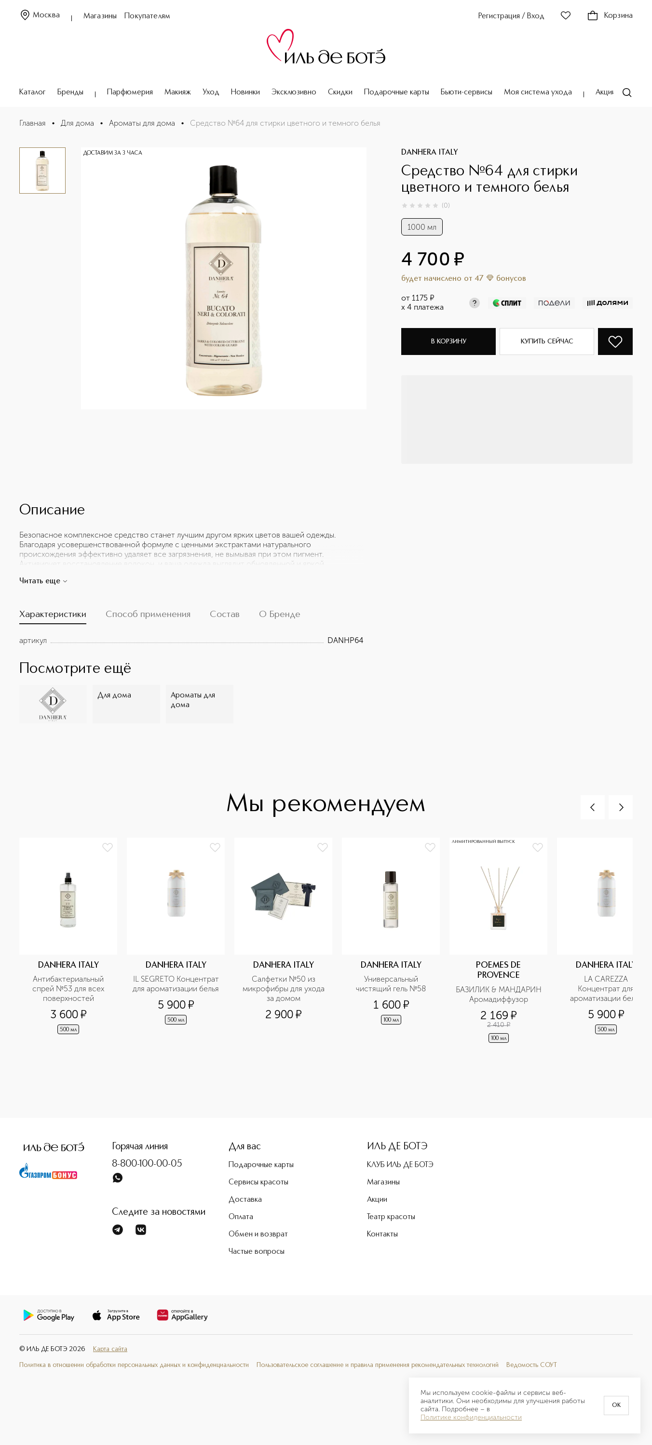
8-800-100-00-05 (147, 1164)
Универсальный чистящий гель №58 (391, 983)
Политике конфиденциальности (471, 1417)
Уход (211, 92)
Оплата (241, 1217)
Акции (606, 92)
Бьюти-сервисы (466, 92)
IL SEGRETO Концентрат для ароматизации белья (176, 983)
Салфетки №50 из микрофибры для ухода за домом (284, 988)
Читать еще (43, 581)
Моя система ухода (538, 92)
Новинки (245, 92)
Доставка (245, 1200)
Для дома (77, 123)
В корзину (448, 341)
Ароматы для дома (142, 123)
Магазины (100, 16)
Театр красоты (391, 1217)
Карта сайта (110, 1349)
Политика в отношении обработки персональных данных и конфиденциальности (134, 1365)
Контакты (382, 1234)
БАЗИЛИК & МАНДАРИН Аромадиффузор (499, 994)
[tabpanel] (191, 640)
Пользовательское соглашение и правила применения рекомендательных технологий (378, 1365)
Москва (39, 16)
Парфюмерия (130, 92)
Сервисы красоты (258, 1182)
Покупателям (147, 16)
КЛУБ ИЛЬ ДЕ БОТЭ (400, 1165)
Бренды (70, 92)
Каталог (32, 92)
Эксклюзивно (294, 92)
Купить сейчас (547, 341)
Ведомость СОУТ (531, 1365)
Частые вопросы (257, 1252)
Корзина (610, 16)
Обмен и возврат (258, 1234)
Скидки (340, 92)
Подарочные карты (396, 92)
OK (616, 1405)
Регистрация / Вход (511, 16)
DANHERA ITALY (429, 153)
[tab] (52, 616)
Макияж (177, 92)
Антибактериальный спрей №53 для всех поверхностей (69, 988)
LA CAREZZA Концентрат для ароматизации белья (606, 988)
